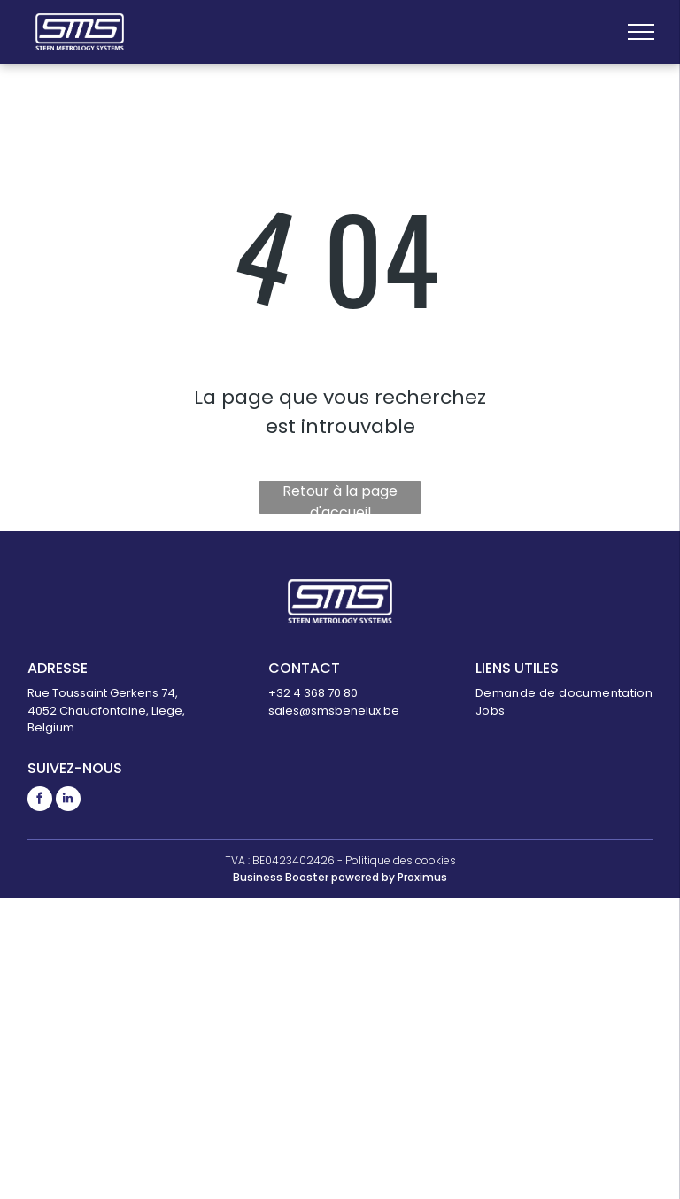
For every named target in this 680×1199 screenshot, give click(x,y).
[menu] (641, 32)
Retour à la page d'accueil (340, 497)
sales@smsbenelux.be (333, 710)
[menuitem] (564, 693)
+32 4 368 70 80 (313, 693)
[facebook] (39, 801)
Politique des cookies (400, 860)
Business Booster (280, 877)
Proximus (422, 877)
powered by (363, 877)
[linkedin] (68, 801)
